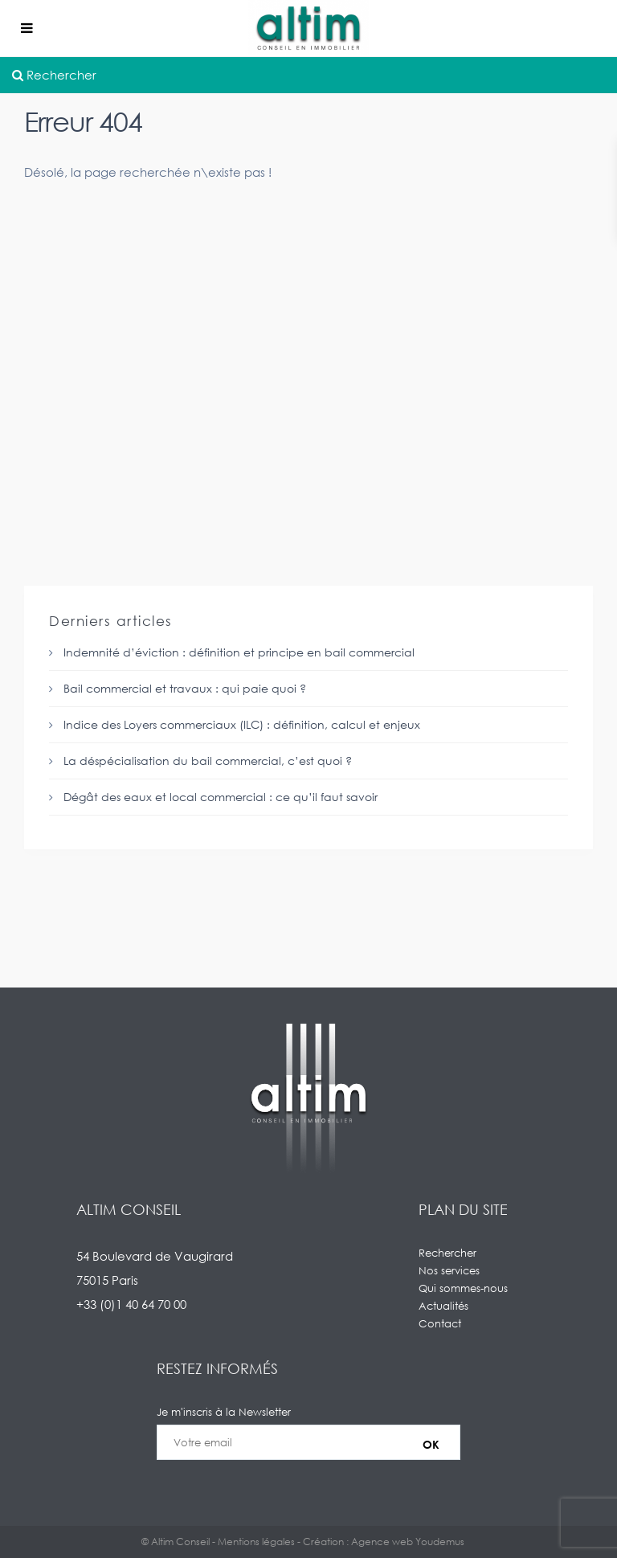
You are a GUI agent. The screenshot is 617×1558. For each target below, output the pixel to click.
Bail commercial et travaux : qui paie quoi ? (184, 688)
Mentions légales (256, 1542)
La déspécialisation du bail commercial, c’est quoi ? (207, 760)
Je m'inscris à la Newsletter (308, 1442)
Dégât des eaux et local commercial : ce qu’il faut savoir (220, 797)
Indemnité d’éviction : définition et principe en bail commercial (239, 652)
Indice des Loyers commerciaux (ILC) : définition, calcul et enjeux (241, 724)
